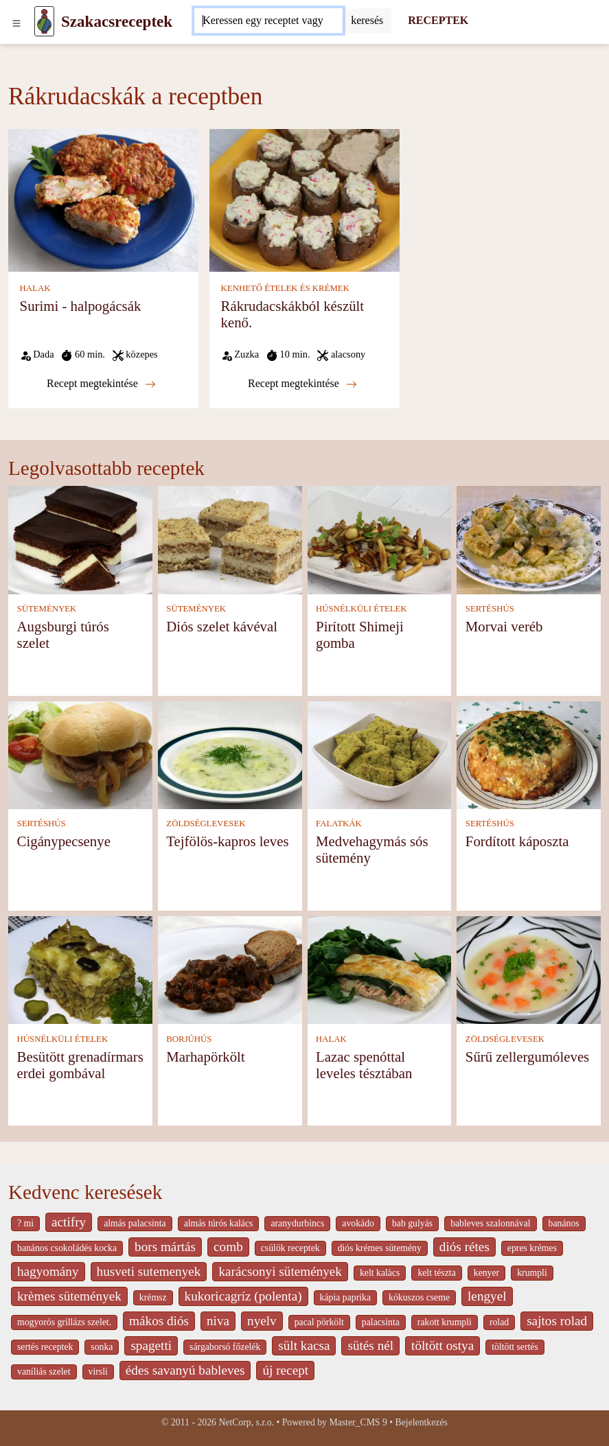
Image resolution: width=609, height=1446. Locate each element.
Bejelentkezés (421, 1422)
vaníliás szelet (44, 1371)
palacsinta (381, 1322)
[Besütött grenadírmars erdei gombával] (80, 969)
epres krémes (532, 1248)
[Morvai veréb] (529, 539)
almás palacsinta (134, 1223)
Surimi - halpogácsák (80, 306)
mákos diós (159, 1321)
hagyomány (48, 1271)
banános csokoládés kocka (67, 1248)
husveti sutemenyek (149, 1271)
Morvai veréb (504, 626)
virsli (98, 1371)
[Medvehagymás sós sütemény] (380, 754)
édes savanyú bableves (185, 1370)
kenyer (486, 1273)
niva (218, 1321)
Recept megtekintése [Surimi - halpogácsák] (101, 383)
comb (228, 1246)
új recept (285, 1370)
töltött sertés (515, 1347)
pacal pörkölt (319, 1322)
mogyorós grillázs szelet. (64, 1322)
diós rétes (464, 1246)
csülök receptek (290, 1248)
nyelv (262, 1321)
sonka (102, 1347)
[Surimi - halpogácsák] (103, 199)
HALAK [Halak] (35, 288)
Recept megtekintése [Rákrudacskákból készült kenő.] (302, 383)
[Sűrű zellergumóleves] (529, 969)
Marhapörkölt (205, 1056)
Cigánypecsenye (64, 841)
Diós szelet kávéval (221, 626)
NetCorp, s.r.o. (246, 1422)
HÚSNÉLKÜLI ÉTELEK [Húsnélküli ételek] (361, 609)
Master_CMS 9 (358, 1422)
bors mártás (165, 1246)
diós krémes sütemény (380, 1248)
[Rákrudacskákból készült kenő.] (304, 199)
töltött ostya (442, 1345)
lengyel (487, 1296)
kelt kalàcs (380, 1273)
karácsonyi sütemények (280, 1271)
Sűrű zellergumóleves (527, 1056)
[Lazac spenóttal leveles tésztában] (380, 969)
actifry (68, 1222)
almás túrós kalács (218, 1223)
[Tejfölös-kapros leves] (230, 754)
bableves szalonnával (490, 1223)
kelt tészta (436, 1273)
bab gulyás (412, 1223)
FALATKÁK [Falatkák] (339, 823)
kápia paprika (345, 1297)
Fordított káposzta (517, 841)
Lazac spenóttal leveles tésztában (364, 1065)
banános (564, 1223)
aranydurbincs (297, 1223)
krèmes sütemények (69, 1296)
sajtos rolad (557, 1321)
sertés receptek (45, 1347)
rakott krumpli (444, 1322)
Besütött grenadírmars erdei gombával (80, 1065)
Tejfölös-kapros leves (227, 841)
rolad (499, 1322)
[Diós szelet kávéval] (230, 539)
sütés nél (370, 1345)
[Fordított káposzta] (529, 754)
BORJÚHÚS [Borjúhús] (188, 1039)
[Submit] (367, 20)
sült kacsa (304, 1345)
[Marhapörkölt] (230, 969)
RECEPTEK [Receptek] (438, 20)
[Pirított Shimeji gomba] (380, 539)
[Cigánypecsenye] (80, 754)
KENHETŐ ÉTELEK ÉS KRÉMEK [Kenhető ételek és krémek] (285, 288)
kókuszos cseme (419, 1297)
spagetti (151, 1345)
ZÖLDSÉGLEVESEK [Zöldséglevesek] (205, 823)
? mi (25, 1223)
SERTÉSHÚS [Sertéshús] (490, 609)
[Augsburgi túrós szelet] (80, 539)
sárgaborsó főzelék (224, 1347)
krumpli (532, 1273)
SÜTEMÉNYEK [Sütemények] (47, 609)
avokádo (358, 1223)
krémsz (153, 1297)
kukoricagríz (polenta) (243, 1296)
